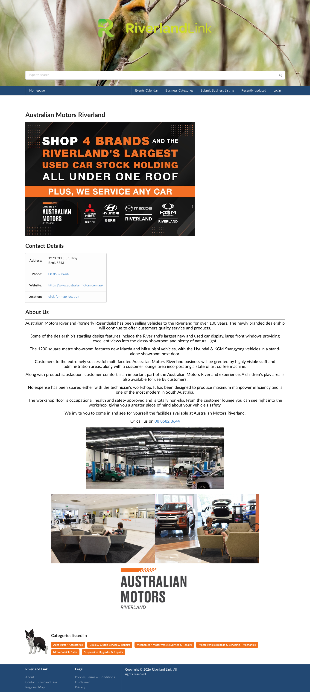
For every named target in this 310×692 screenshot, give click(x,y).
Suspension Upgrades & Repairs (103, 652)
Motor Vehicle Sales (65, 652)
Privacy (80, 687)
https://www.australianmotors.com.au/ (75, 285)
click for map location (63, 296)
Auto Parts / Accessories (68, 644)
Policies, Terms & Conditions (95, 677)
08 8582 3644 (58, 274)
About (29, 677)
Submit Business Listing (217, 90)
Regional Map (35, 687)
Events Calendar (146, 90)
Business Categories (179, 90)
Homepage (37, 90)
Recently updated (253, 90)
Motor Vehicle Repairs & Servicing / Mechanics (227, 644)
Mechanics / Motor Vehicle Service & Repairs (164, 644)
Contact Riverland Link (41, 682)
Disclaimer (82, 682)
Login (277, 90)
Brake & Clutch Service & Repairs (110, 644)
